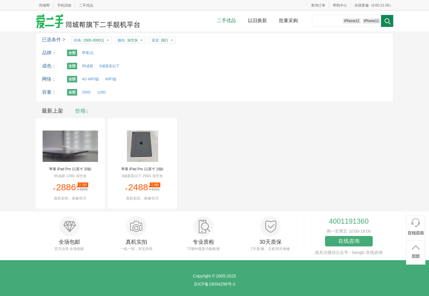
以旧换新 (257, 20)
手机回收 (64, 5)
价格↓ (81, 111)
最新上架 (52, 111)
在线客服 (362, 5)
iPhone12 (351, 21)
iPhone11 (371, 21)
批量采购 (288, 20)
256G (86, 92)
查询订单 (318, 5)
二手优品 (86, 5)
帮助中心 (340, 5)
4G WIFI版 (90, 79)
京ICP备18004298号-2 (214, 284)
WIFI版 (110, 79)
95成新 (87, 66)
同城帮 (44, 5)
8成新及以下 (109, 66)
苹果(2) (88, 53)
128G (101, 92)
